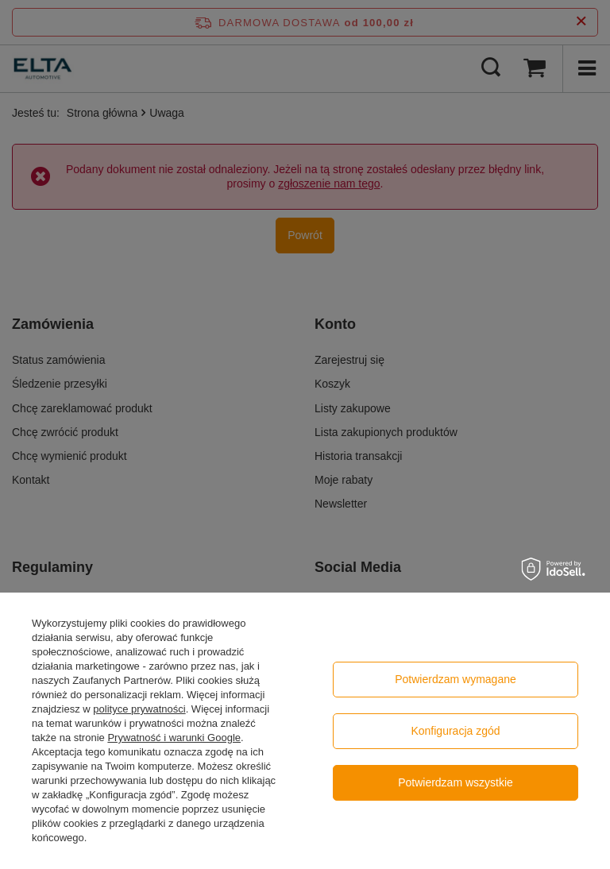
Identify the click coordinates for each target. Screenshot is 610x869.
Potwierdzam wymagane (455, 679)
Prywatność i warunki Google (174, 737)
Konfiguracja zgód (455, 730)
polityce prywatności (139, 709)
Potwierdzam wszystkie (455, 782)
